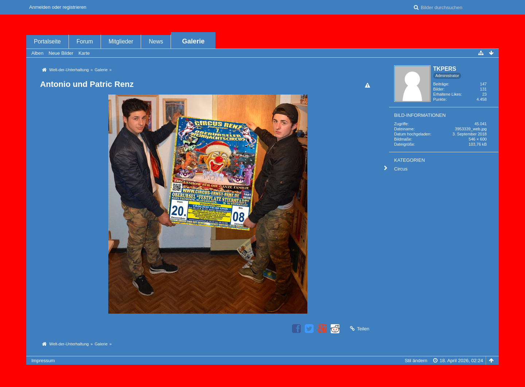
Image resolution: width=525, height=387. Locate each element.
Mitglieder (121, 41)
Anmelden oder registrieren (57, 7)
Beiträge (440, 84)
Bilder (438, 89)
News (156, 41)
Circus (401, 169)
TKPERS (444, 69)
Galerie (193, 41)
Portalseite (47, 41)
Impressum (43, 360)
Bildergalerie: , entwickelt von (262, 379)
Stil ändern (416, 360)
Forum (85, 41)
